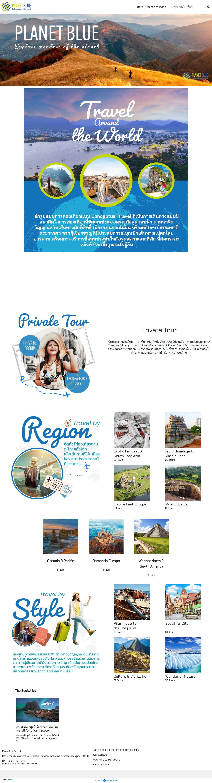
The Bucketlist (25, 691)
